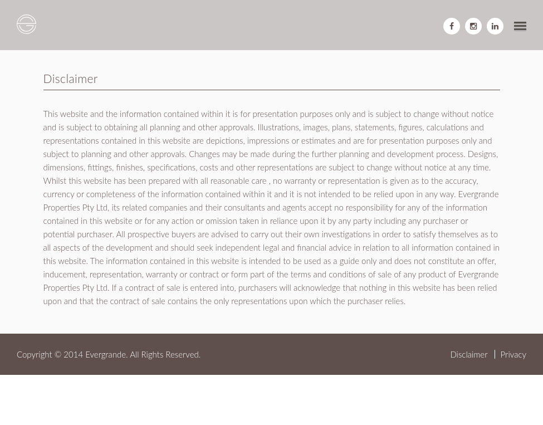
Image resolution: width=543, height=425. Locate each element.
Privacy (513, 354)
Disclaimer (468, 354)
